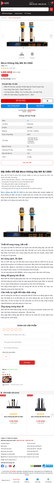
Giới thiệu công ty (5, 443)
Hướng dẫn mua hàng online (8, 454)
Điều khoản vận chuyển (7, 451)
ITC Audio (27, 13)
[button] (51, 36)
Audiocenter (18, 13)
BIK (28, 120)
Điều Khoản (4, 446)
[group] (27, 35)
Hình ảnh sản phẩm (8, 352)
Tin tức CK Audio (31, 443)
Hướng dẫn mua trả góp (33, 454)
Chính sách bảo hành (6, 448)
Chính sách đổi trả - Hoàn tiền (34, 448)
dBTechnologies (7, 13)
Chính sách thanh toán (32, 451)
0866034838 (32, 110)
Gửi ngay (27, 362)
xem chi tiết (27, 162)
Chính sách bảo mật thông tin (34, 446)
